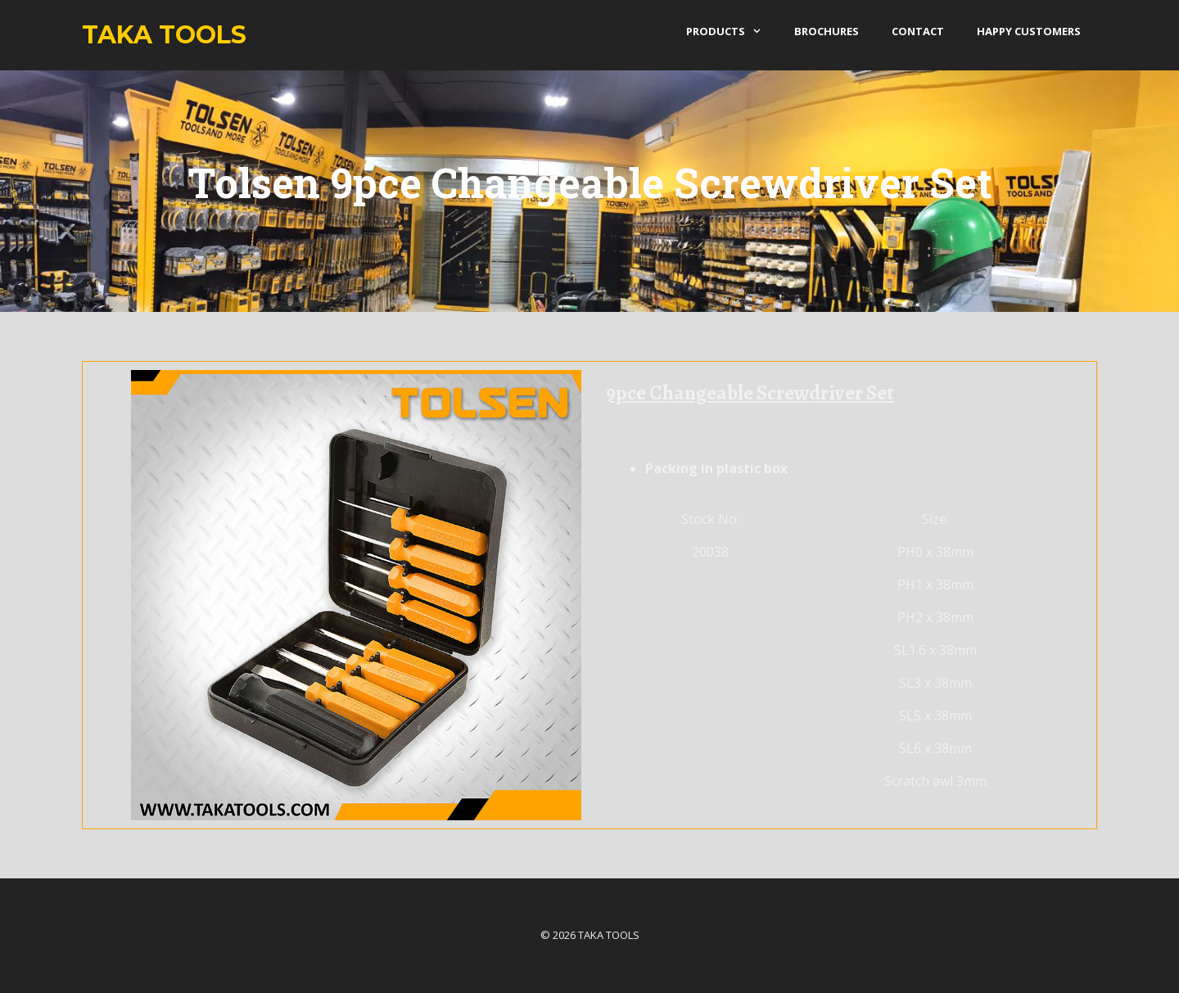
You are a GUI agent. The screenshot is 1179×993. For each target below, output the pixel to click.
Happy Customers (1029, 31)
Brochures (826, 31)
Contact (918, 31)
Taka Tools (164, 35)
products (732, 31)
